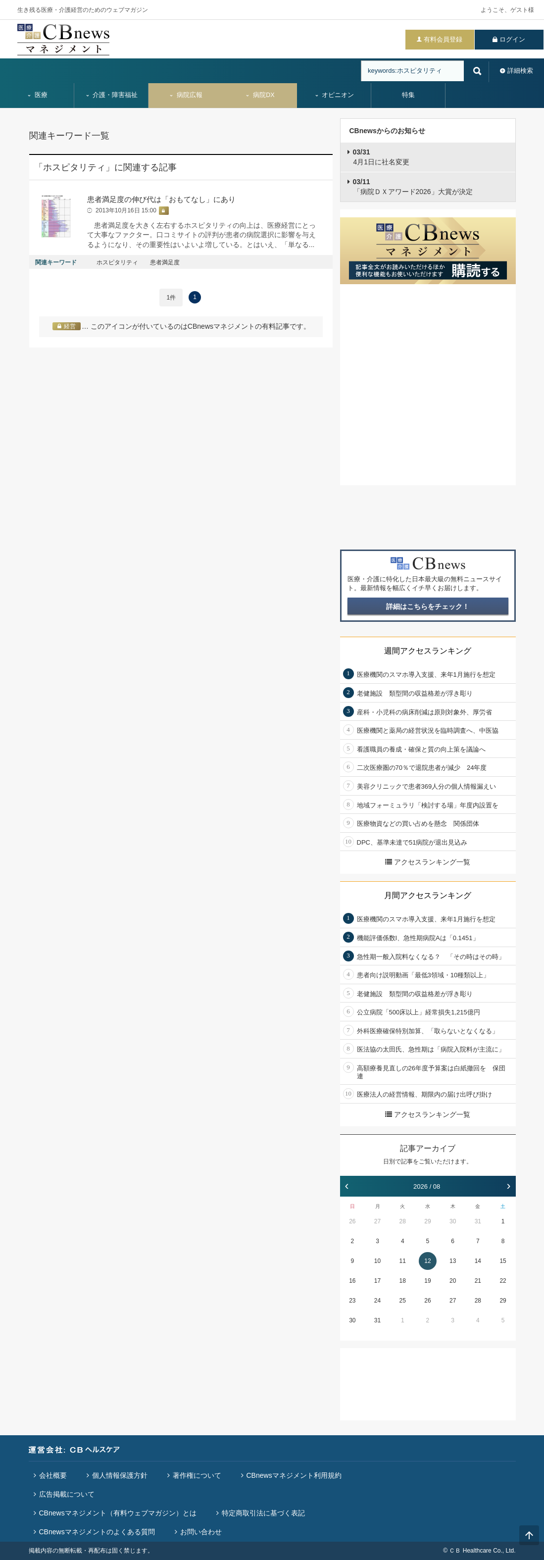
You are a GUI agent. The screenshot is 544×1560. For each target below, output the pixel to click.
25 (402, 1300)
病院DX (259, 95)
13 (452, 1261)
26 (352, 1221)
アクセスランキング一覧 (427, 862)
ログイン (512, 39)
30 (452, 1221)
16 (352, 1280)
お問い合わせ (201, 1532)
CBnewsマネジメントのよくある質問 (97, 1532)
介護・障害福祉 (111, 95)
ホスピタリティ (117, 262)
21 (478, 1280)
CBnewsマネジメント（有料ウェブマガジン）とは (118, 1513)
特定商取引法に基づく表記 (263, 1513)
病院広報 (185, 95)
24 (377, 1300)
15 (502, 1261)
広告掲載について (67, 1494)
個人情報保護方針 (120, 1475)
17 (377, 1280)
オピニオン (334, 95)
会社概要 (53, 1475)
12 (427, 1261)
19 (427, 1280)
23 (352, 1300)
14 (478, 1261)
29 (427, 1221)
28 (402, 1221)
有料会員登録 (443, 39)
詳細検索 (520, 70)
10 (377, 1261)
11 (402, 1261)
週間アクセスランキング (427, 651)
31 (478, 1221)
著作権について (197, 1475)
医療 (37, 95)
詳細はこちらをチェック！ (427, 606)
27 (377, 1221)
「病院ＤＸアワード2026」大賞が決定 (413, 187)
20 (452, 1280)
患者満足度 (165, 262)
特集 (408, 95)
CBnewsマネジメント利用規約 (294, 1475)
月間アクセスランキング (427, 895)
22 (502, 1280)
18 (402, 1280)
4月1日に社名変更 (381, 157)
